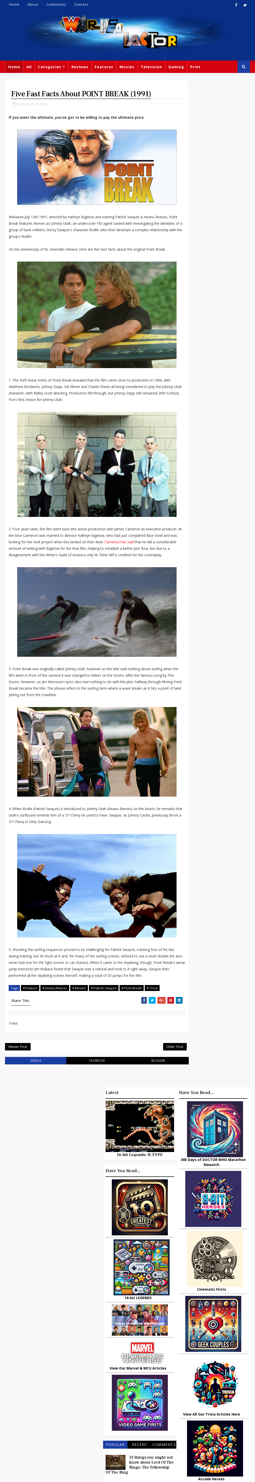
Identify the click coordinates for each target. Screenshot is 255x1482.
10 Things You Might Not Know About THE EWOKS (222, 1313)
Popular (188, 1096)
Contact (81, 4)
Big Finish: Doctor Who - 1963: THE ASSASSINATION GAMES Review (212, 1289)
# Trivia (152, 1002)
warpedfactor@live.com (52, 1410)
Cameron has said (150, 543)
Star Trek (103, 1392)
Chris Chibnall (142, 1413)
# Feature (30, 1002)
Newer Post (17, 1062)
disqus (32, 1077)
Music (181, 1394)
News (49, 79)
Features (104, 66)
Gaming (176, 66)
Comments (56, 4)
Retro (230, 1394)
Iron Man (210, 1434)
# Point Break (132, 1002)
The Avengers (188, 1445)
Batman (121, 1403)
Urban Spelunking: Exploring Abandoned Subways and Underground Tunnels (211, 1221)
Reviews (79, 66)
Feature (102, 1362)
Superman (185, 1434)
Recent (213, 1096)
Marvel (229, 1373)
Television (151, 66)
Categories (49, 66)
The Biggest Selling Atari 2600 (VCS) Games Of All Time (225, 1156)
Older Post (157, 1062)
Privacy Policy (87, 1474)
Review (120, 1372)
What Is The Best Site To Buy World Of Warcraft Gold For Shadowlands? (225, 1244)
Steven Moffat (205, 1394)
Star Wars (184, 1383)
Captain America (138, 1423)
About (32, 4)
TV (146, 1362)
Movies (127, 66)
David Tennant (131, 1392)
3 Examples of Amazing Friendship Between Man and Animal (211, 1137)
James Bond (187, 1404)
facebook (88, 1077)
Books (130, 1382)
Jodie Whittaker (109, 1413)
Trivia (181, 1373)
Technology (219, 1424)
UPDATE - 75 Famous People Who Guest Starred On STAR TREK (224, 1177)
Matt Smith (214, 1404)
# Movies (79, 1002)
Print (195, 66)
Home (14, 4)
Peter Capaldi (107, 1382)
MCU (180, 1424)
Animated (203, 1414)
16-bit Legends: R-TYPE (213, 806)
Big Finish (200, 1353)
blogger (144, 1077)
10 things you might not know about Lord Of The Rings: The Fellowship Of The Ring (213, 1116)
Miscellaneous (23, 79)
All (29, 66)
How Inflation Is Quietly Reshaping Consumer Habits (224, 1265)
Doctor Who (74, 79)
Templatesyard (60, 1474)
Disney (101, 1403)
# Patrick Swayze (104, 1002)
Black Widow (106, 1433)
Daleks (182, 1414)
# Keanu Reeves (54, 1002)
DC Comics (210, 1383)
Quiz (128, 1433)
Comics (140, 1372)
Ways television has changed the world (221, 1196)
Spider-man (105, 1423)
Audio (196, 1424)
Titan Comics (204, 1373)
